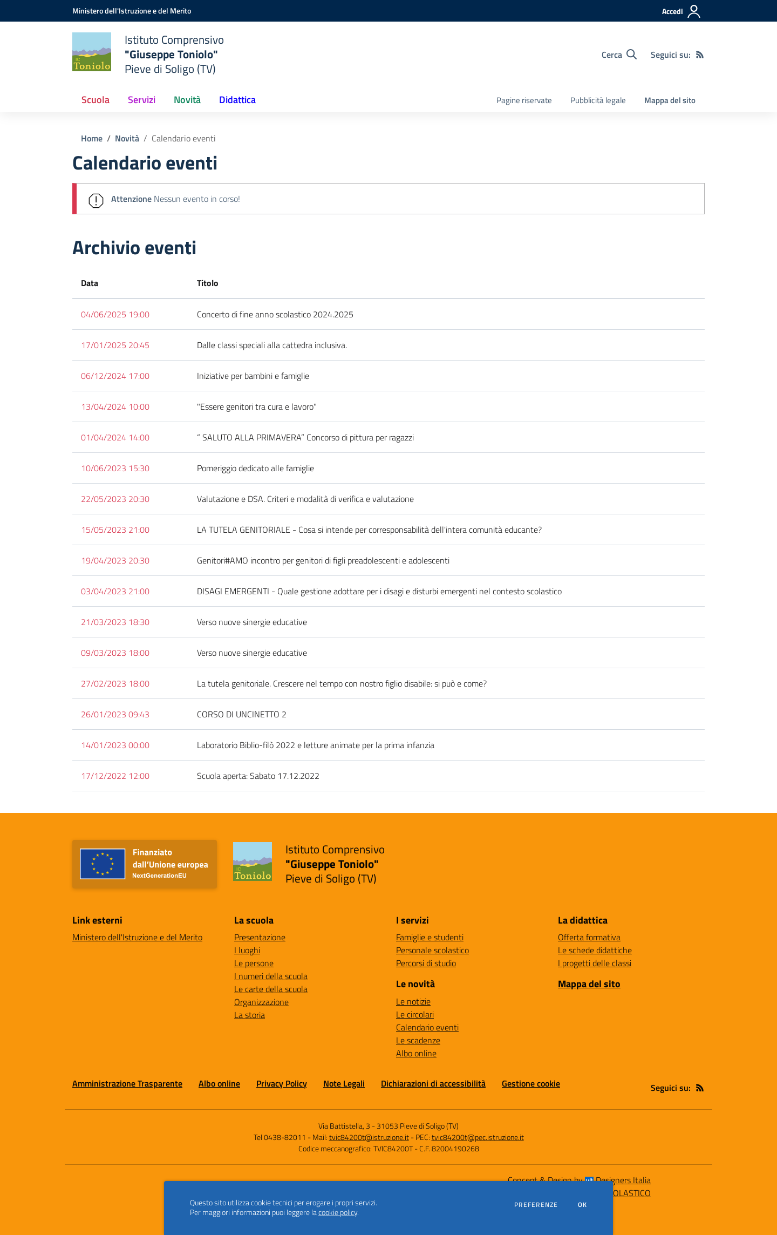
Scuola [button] (95, 99)
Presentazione (259, 937)
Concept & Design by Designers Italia (579, 1179)
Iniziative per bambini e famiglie (253, 375)
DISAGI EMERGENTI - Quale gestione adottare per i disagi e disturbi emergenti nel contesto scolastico (379, 591)
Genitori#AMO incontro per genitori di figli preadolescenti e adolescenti (323, 560)
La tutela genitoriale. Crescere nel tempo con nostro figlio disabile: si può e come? (342, 683)
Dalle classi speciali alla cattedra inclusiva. (272, 344)
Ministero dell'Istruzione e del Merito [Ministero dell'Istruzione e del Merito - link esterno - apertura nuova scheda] (137, 937)
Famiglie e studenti (430, 937)
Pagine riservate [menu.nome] (524, 100)
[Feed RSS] (700, 54)
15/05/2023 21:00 (115, 529)
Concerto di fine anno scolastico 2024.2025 (275, 314)
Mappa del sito (670, 100)
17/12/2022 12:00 (115, 775)
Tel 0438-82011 (280, 1137)
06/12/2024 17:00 (115, 375)
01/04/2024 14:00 (115, 437)
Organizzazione (261, 1001)
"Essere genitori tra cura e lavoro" (257, 406)
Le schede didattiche (595, 950)
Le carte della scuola (271, 988)
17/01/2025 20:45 (115, 344)
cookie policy (337, 1212)
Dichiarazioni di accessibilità (433, 1083)
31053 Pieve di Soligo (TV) (418, 1125)
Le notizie (413, 1001)
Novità (127, 138)
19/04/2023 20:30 (115, 560)
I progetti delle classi (594, 962)
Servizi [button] (141, 99)
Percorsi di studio (426, 962)
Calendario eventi (184, 138)
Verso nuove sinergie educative (252, 621)
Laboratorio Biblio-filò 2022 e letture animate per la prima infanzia (315, 744)
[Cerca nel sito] (619, 55)
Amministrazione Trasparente (127, 1083)
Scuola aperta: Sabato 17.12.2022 (258, 775)
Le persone (254, 962)
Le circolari (415, 1014)
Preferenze (536, 1205)
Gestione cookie (531, 1083)
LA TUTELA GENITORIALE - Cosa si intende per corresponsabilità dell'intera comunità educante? (369, 529)
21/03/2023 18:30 (115, 621)
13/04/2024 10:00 (115, 406)
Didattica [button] (237, 99)
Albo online (416, 1053)
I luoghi (247, 950)
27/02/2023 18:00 (115, 683)
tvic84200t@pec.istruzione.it (478, 1137)
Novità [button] (187, 99)
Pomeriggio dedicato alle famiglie (255, 468)
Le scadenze (418, 1040)
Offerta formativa (589, 937)
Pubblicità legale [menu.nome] (598, 100)
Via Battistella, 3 (344, 1125)
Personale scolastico (432, 950)
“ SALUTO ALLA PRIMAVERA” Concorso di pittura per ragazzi (305, 437)
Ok (583, 1205)
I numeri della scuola (271, 975)
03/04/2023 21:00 (115, 591)
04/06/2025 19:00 (115, 314)
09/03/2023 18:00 (115, 652)
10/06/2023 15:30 (115, 468)
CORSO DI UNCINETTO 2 (242, 714)
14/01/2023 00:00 (115, 744)
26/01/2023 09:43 (115, 714)
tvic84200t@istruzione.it (369, 1137)
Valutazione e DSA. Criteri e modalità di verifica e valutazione (305, 498)
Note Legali (344, 1083)
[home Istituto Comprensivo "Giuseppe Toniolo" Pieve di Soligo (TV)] (148, 54)
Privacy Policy (281, 1083)
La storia (249, 1014)
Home (92, 138)
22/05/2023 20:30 (115, 498)
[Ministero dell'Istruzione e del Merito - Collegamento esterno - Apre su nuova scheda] (131, 10)
